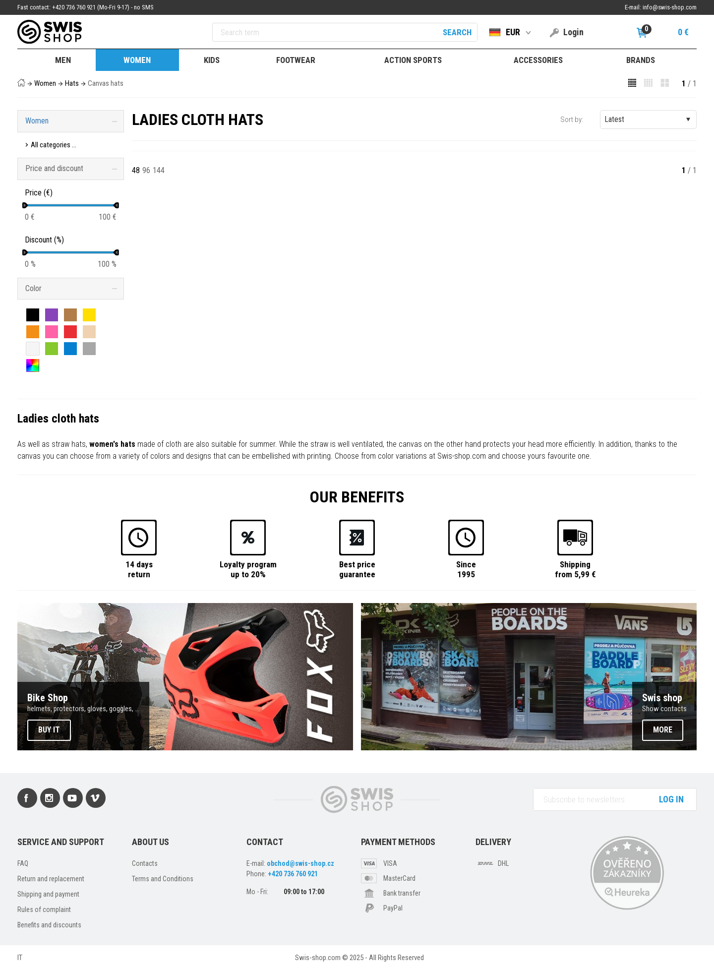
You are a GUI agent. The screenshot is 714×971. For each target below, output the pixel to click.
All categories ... (53, 144)
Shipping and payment (48, 894)
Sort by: (571, 119)
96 (146, 170)
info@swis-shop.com (670, 7)
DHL (503, 863)
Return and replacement (50, 879)
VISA (390, 863)
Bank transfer (401, 893)
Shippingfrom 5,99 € (575, 569)
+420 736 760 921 (293, 874)
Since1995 (466, 569)
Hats (72, 83)
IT (19, 957)
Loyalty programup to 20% (248, 569)
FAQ (22, 863)
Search (457, 32)
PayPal (393, 908)
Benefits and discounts (49, 925)
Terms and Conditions (162, 879)
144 (159, 170)
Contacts (145, 863)
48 (136, 170)
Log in (671, 799)
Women (45, 83)
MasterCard (399, 878)
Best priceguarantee (357, 569)
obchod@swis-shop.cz (300, 863)
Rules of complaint (44, 909)
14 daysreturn (139, 569)
